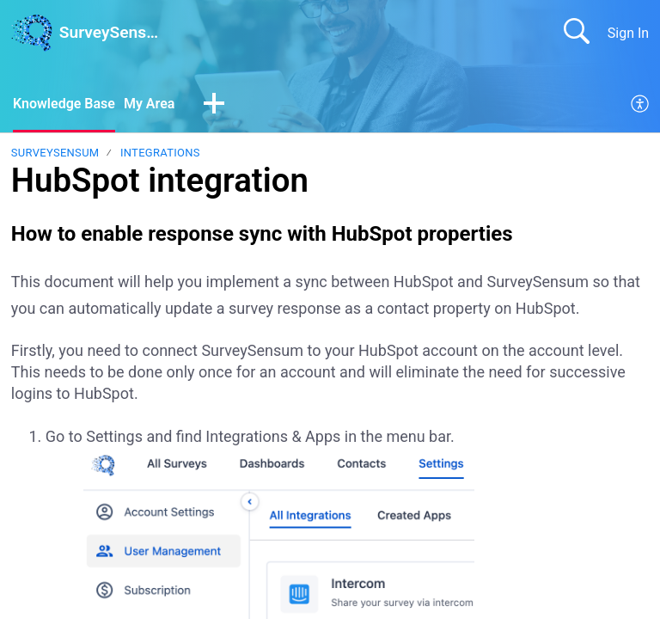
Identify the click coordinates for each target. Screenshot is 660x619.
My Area (149, 103)
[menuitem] (640, 105)
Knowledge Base (64, 103)
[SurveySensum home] (31, 32)
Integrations (160, 152)
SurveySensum (55, 152)
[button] (214, 105)
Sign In (628, 33)
